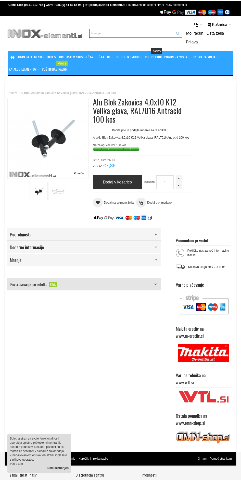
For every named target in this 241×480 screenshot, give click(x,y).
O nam (201, 368)
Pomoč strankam (220, 368)
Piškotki (78, 397)
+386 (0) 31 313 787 (30, 5)
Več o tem (16, 464)
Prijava (185, 42)
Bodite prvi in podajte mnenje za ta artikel (130, 130)
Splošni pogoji (82, 393)
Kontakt (78, 406)
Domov (12, 93)
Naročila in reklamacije (93, 368)
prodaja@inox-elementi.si (108, 5)
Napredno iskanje (64, 368)
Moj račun (188, 33)
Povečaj (70, 165)
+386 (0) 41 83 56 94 (68, 5)
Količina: (141, 186)
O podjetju (79, 401)
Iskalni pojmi (41, 368)
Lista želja (209, 33)
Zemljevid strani (20, 368)
